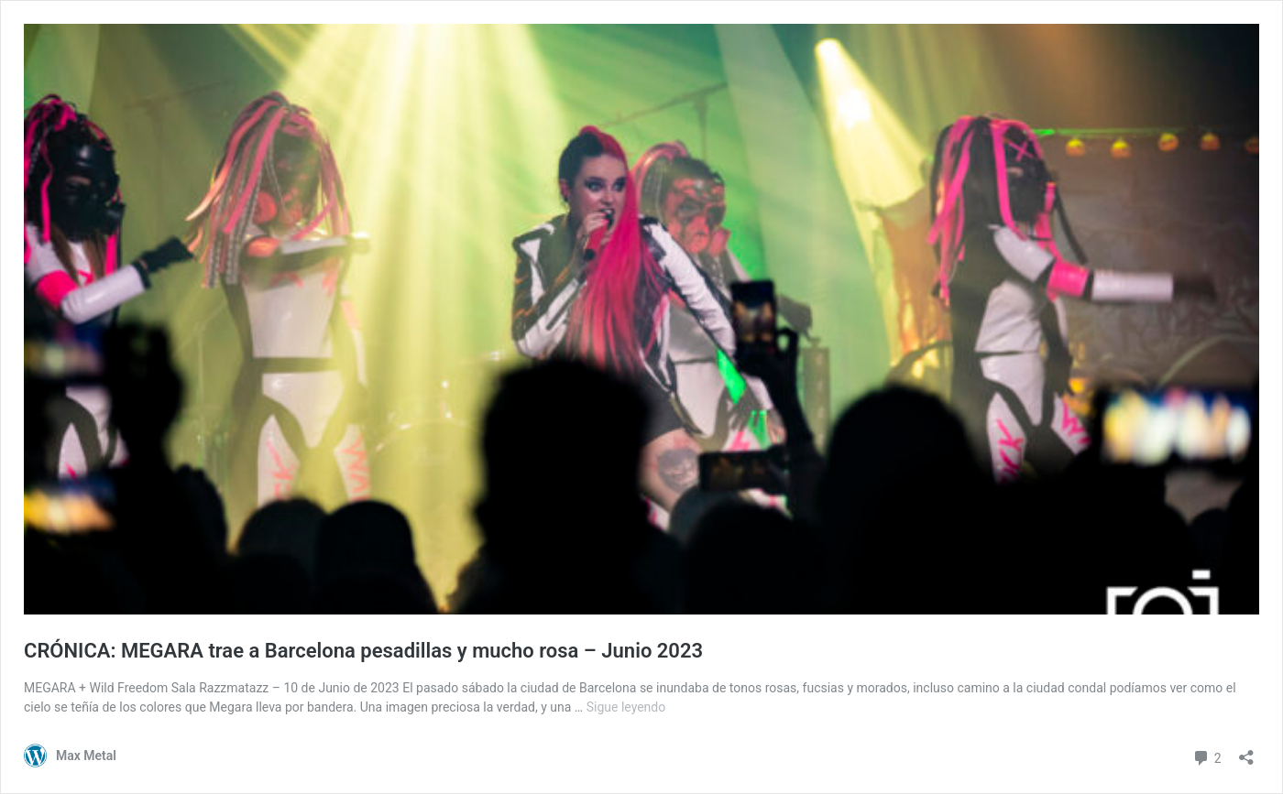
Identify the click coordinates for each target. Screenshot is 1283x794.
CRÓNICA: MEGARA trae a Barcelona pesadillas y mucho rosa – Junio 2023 (363, 650)
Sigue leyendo (626, 707)
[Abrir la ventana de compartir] (1246, 751)
